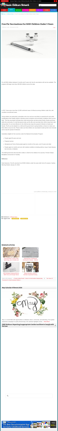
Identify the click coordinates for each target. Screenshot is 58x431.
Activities (25, 10)
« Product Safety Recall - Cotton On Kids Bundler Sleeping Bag (28, 263)
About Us (8, 424)
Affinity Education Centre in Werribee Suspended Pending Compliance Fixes (49, 260)
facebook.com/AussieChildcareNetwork (39, 416)
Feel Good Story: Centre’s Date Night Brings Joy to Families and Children (9, 260)
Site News (13, 424)
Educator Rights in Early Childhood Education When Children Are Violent (25, 1)
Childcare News (14, 216)
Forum (46, 10)
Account (53, 10)
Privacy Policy (38, 424)
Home (4, 10)
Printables (32, 10)
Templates (39, 10)
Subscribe (44, 424)
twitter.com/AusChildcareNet (18, 416)
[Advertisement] (29, 18)
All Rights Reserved (38, 428)
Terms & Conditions (20, 424)
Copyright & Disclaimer (30, 424)
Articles (18, 10)
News (11, 9)
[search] (47, 6)
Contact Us (49, 424)
